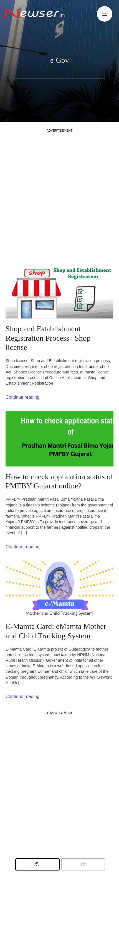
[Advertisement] (59, 192)
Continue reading (22, 397)
